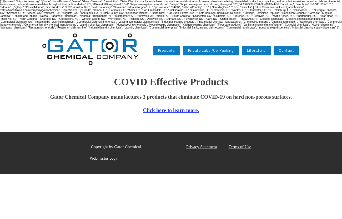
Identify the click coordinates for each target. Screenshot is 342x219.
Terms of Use (240, 147)
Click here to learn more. (171, 110)
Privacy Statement (201, 147)
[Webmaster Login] (104, 158)
